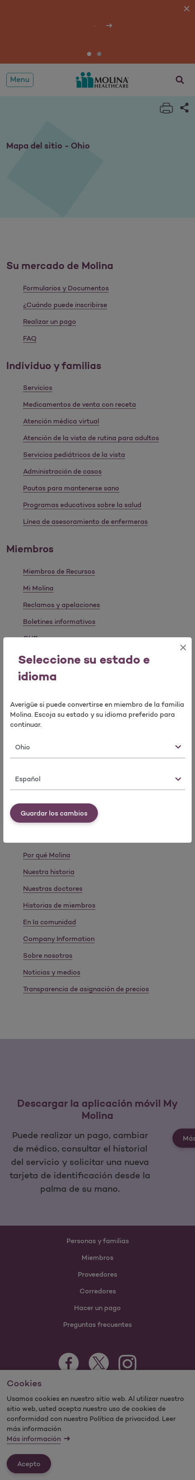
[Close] (183, 647)
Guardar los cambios (54, 813)
